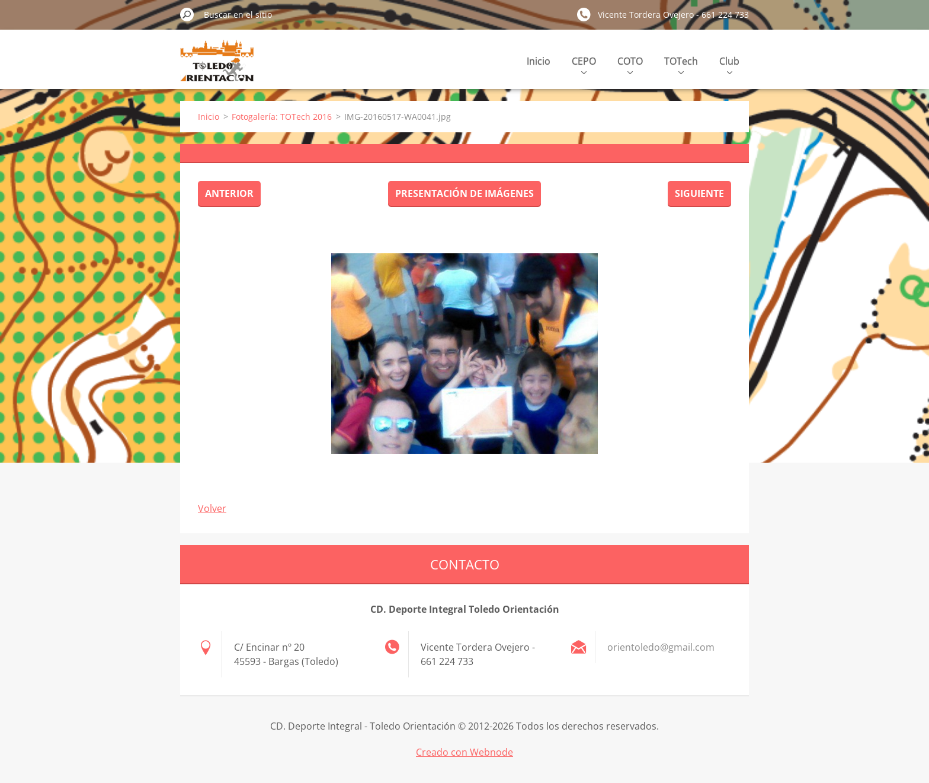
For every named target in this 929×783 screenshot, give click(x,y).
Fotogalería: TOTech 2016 (282, 116)
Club (729, 64)
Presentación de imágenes (464, 193)
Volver (212, 508)
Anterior (229, 193)
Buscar (187, 14)
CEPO (584, 64)
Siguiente (699, 193)
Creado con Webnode (464, 752)
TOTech (681, 64)
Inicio (538, 61)
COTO (630, 64)
